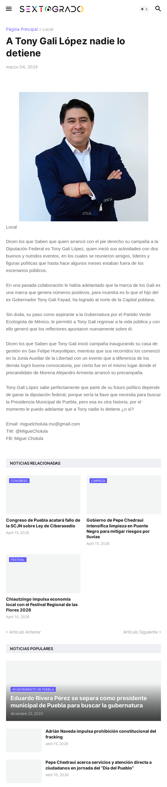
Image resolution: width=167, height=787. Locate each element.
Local (48, 29)
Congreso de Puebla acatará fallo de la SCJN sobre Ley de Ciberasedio (43, 522)
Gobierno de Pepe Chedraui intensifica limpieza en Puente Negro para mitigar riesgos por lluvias (118, 528)
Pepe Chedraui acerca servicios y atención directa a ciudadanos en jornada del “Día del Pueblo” (99, 765)
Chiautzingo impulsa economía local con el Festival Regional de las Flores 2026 (42, 604)
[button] (8, 9)
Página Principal (22, 29)
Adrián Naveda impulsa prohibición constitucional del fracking (101, 734)
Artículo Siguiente (140, 631)
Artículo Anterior (25, 631)
